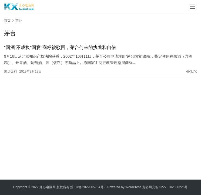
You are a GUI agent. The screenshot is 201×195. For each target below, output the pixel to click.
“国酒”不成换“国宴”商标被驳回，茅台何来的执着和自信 (60, 47)
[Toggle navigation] (192, 7)
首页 (7, 20)
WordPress (133, 187)
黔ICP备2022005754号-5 (88, 187)
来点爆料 (10, 71)
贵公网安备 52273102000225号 (165, 187)
